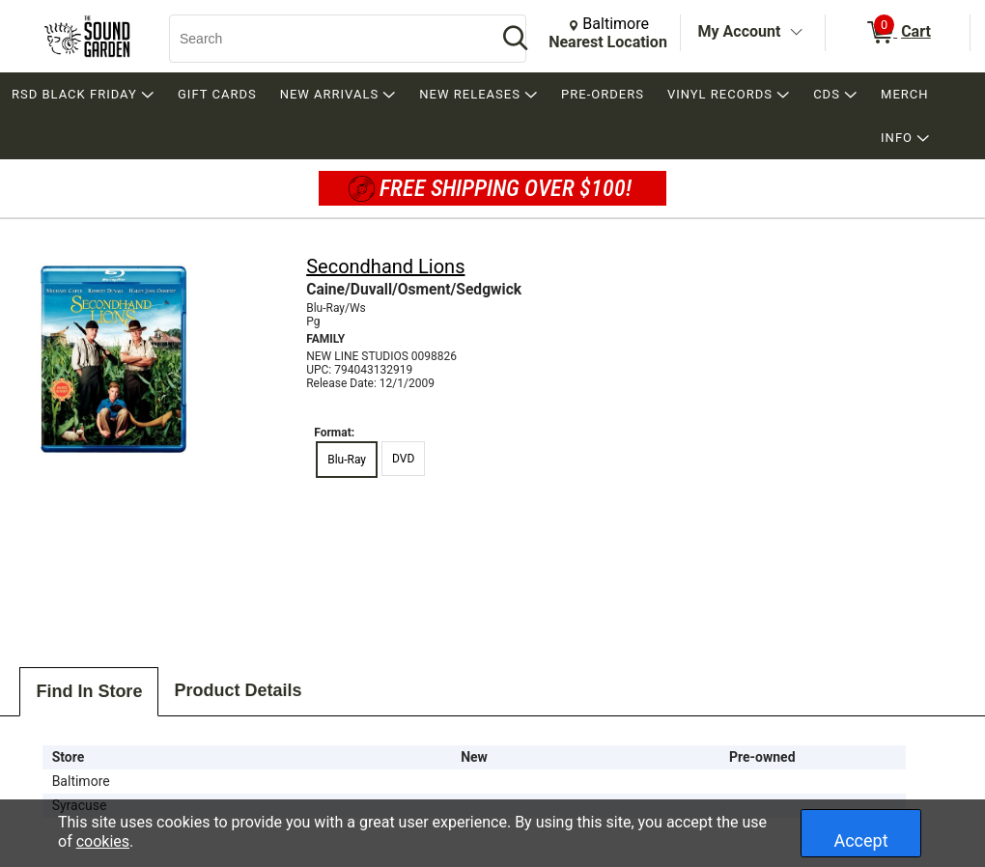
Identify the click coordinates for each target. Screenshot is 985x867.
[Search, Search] (323, 38)
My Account (739, 31)
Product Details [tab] (237, 690)
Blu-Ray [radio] (346, 459)
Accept (860, 840)
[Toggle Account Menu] (795, 32)
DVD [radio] (403, 458)
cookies (102, 841)
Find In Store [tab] (89, 691)
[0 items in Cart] (897, 32)
